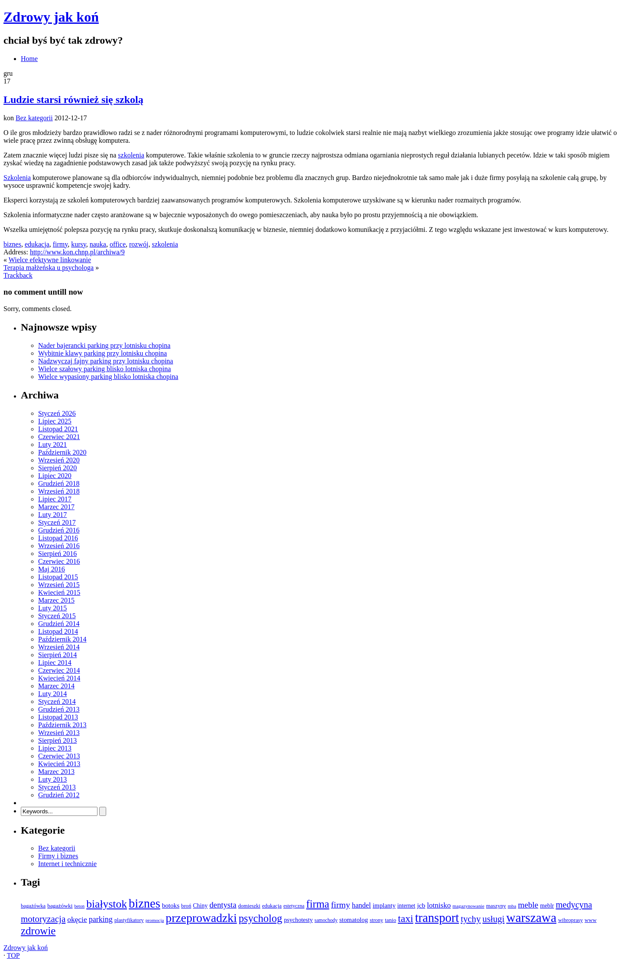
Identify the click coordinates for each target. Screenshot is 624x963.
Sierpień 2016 (57, 553)
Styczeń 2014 (57, 701)
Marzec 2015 (56, 600)
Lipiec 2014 (55, 662)
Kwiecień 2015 (59, 592)
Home (29, 58)
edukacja (37, 244)
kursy (78, 244)
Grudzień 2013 (59, 709)
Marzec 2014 (56, 686)
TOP (13, 955)
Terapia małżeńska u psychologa (48, 267)
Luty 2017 (52, 514)
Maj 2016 (51, 569)
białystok (106, 904)
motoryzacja (43, 919)
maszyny (496, 905)
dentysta (222, 904)
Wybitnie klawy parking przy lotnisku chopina (102, 353)
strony (376, 920)
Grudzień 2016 (59, 530)
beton (79, 906)
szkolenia (131, 155)
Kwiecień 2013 (59, 763)
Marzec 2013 (56, 771)
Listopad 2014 (58, 631)
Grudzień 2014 (59, 623)
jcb (421, 905)
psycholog (261, 918)
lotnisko (439, 905)
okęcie (77, 919)
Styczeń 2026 (57, 413)
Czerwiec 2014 (59, 670)
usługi (493, 919)
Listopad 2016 (58, 538)
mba (512, 905)
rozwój (138, 244)
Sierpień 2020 (57, 468)
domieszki (249, 906)
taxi (405, 918)
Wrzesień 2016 (59, 545)
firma (317, 904)
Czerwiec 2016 (59, 561)
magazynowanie (468, 905)
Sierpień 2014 (57, 654)
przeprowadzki (201, 917)
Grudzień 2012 (59, 795)
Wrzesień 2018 (59, 491)
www (591, 920)
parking (101, 919)
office (118, 244)
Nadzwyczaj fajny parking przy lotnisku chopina (105, 361)
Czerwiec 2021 (59, 436)
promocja (155, 920)
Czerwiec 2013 (59, 756)
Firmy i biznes (58, 856)
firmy (60, 244)
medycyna (574, 904)
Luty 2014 (52, 693)
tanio (390, 920)
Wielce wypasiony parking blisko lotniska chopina (108, 376)
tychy (471, 919)
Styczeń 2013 (57, 787)
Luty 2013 (52, 779)
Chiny (200, 905)
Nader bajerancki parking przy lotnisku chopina (104, 345)
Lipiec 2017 (55, 499)
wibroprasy (570, 920)
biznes (12, 244)
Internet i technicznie (67, 863)
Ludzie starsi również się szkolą (73, 99)
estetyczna (294, 906)
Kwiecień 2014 (59, 678)
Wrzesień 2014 (59, 647)
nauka (98, 244)
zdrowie (38, 931)
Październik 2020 (62, 452)
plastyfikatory (129, 920)
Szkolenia (17, 177)
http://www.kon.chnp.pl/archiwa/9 (77, 252)
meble (528, 904)
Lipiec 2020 (55, 475)
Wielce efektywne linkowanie (50, 259)
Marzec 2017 (56, 506)
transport (437, 917)
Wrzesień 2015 (59, 584)
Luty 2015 (52, 608)
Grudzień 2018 (59, 483)
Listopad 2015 (58, 577)
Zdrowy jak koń (51, 17)
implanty (384, 905)
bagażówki (59, 905)
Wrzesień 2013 (59, 732)
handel (361, 905)
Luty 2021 (52, 444)
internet (406, 905)
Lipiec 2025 (55, 421)
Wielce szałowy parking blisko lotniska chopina (104, 368)
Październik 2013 (62, 725)
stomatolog (353, 919)
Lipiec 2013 (55, 748)
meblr (547, 905)
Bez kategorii (34, 118)
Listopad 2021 (58, 429)
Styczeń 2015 (57, 616)
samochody (326, 920)
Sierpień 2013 (57, 740)
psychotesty (298, 919)
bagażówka (33, 906)
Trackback (17, 275)
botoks (170, 905)
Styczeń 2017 (57, 522)
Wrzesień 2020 (59, 460)
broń (186, 906)
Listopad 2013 (58, 717)
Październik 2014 (62, 639)
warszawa (531, 917)
